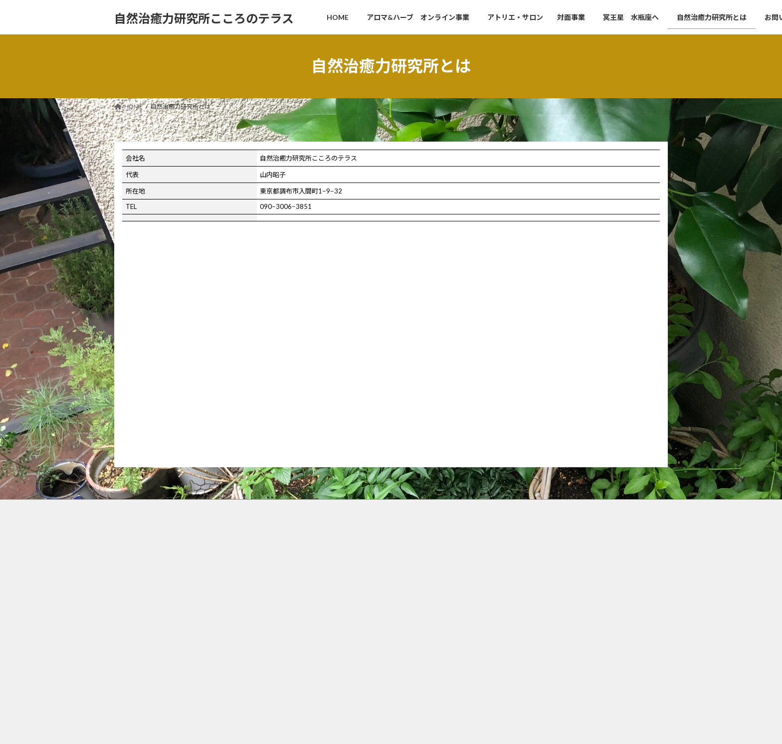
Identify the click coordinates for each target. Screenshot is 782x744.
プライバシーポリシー (340, 686)
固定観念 (514, 578)
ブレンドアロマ (526, 591)
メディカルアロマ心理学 (538, 604)
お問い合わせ (328, 651)
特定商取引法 (328, 668)
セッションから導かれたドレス (357, 599)
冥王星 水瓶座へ (334, 616)
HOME (319, 547)
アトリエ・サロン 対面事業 (351, 581)
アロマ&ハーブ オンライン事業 (353, 564)
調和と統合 (517, 565)
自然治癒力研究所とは (340, 633)
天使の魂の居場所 (526, 552)
